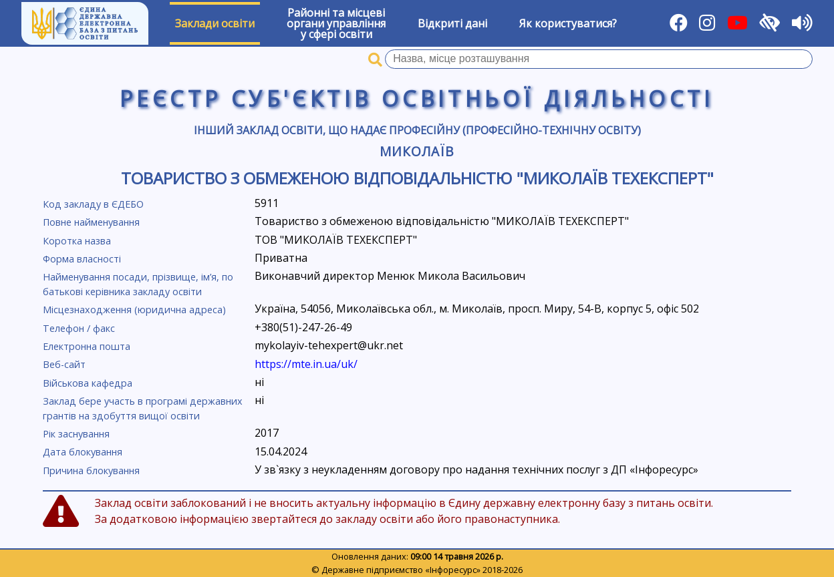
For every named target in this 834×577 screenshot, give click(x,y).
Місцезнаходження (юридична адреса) (134, 309)
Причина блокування (91, 470)
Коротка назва (77, 240)
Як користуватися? (568, 23)
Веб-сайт (64, 364)
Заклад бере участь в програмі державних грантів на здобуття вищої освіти (143, 408)
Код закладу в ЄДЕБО (93, 204)
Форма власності (82, 258)
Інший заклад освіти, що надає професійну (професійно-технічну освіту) (417, 130)
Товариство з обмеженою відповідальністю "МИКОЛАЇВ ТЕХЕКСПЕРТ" (417, 178)
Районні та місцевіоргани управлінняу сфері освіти (336, 23)
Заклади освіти (215, 23)
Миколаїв (417, 151)
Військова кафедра (87, 383)
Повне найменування (91, 222)
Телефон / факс (79, 328)
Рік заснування (76, 433)
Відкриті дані (452, 23)
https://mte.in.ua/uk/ (306, 364)
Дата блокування (82, 451)
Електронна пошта (86, 346)
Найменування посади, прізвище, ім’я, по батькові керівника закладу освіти (138, 284)
